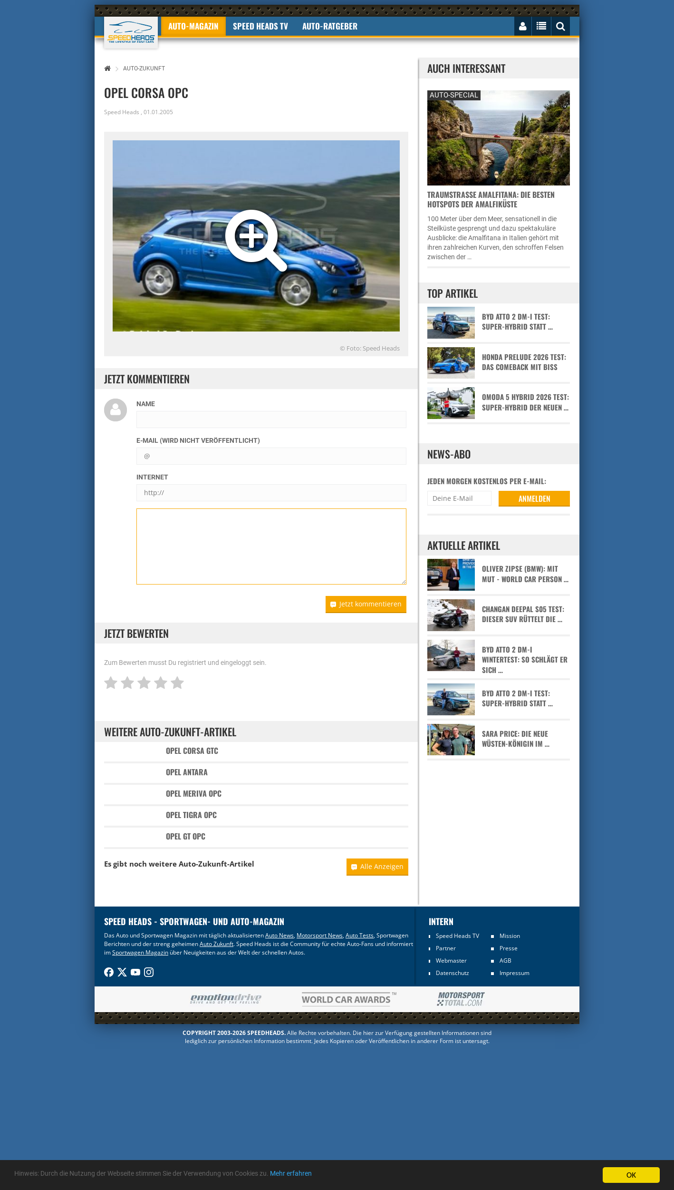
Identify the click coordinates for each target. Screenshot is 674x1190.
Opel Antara (187, 800)
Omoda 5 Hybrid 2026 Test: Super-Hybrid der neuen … (525, 402)
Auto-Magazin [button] (193, 26)
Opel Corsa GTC (192, 750)
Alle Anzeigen (377, 1006)
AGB (505, 1101)
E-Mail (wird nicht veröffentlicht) (198, 440)
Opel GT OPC (185, 948)
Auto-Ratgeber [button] (329, 26)
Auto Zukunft (216, 1084)
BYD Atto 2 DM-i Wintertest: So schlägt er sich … (525, 659)
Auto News (279, 1076)
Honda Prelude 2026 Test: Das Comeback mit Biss (524, 362)
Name (145, 404)
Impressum (515, 1113)
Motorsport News (320, 1076)
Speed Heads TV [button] (260, 26)
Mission (510, 1076)
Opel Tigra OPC (191, 899)
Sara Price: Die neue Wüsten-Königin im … (515, 739)
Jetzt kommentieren (366, 603)
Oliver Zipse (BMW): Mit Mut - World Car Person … (525, 574)
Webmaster (451, 1101)
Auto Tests (360, 1076)
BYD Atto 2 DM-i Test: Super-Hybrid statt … (517, 322)
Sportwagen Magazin (140, 1093)
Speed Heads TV (457, 1076)
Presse (509, 1088)
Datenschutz (452, 1113)
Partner (446, 1088)
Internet (152, 477)
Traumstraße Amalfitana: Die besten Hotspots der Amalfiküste (491, 199)
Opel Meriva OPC (193, 849)
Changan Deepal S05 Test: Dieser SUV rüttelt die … (523, 614)
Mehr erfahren (354, 1175)
